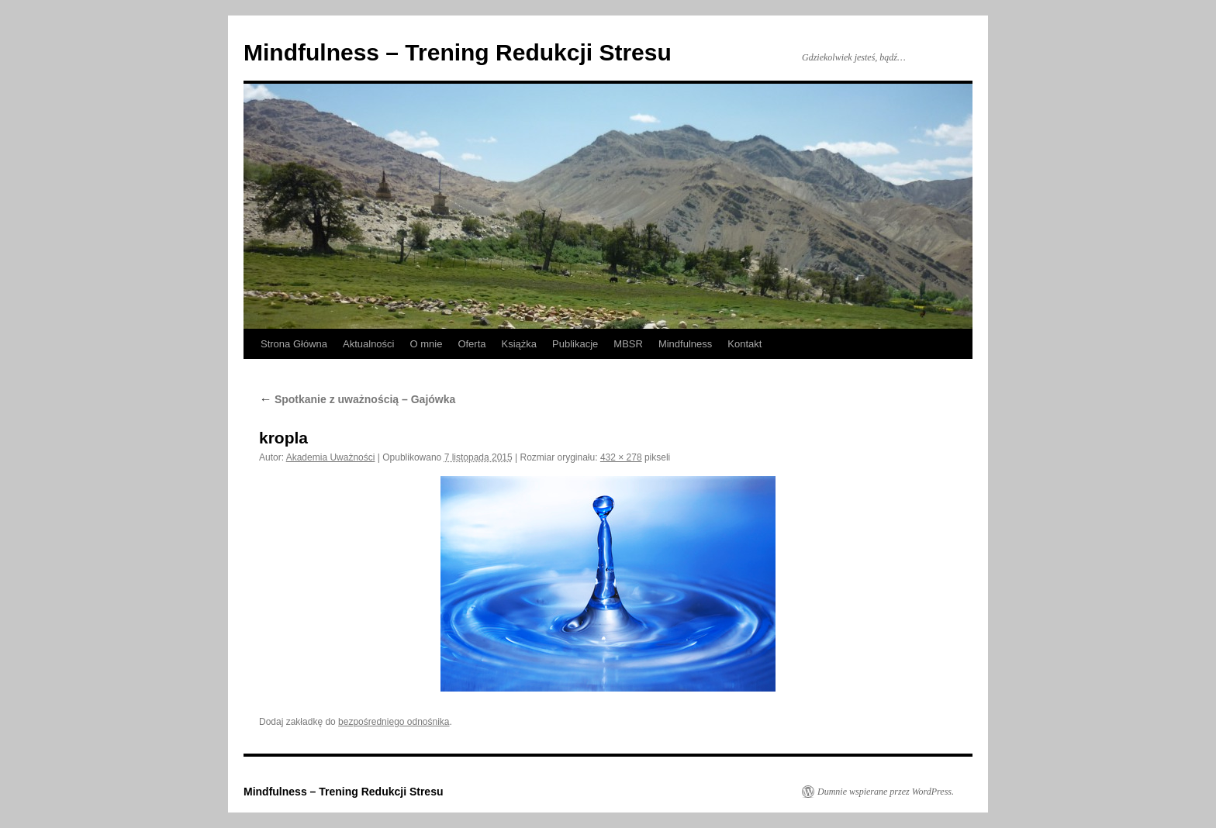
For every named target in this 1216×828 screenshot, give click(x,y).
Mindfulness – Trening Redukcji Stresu (458, 52)
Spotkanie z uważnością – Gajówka (357, 399)
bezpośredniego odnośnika (393, 721)
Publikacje (575, 344)
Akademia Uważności (330, 457)
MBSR (628, 344)
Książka (519, 344)
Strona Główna (294, 344)
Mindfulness (685, 344)
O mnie (425, 344)
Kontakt (744, 344)
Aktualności (368, 344)
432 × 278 (621, 457)
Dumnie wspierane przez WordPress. (885, 791)
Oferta (471, 344)
